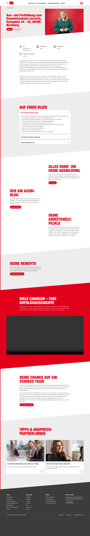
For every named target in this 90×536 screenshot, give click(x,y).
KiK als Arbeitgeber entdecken (27, 485)
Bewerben (10, 29)
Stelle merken (17, 29)
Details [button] (42, 119)
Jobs (11, 3)
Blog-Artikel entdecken (15, 236)
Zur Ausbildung (53, 192)
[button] (7, 3)
